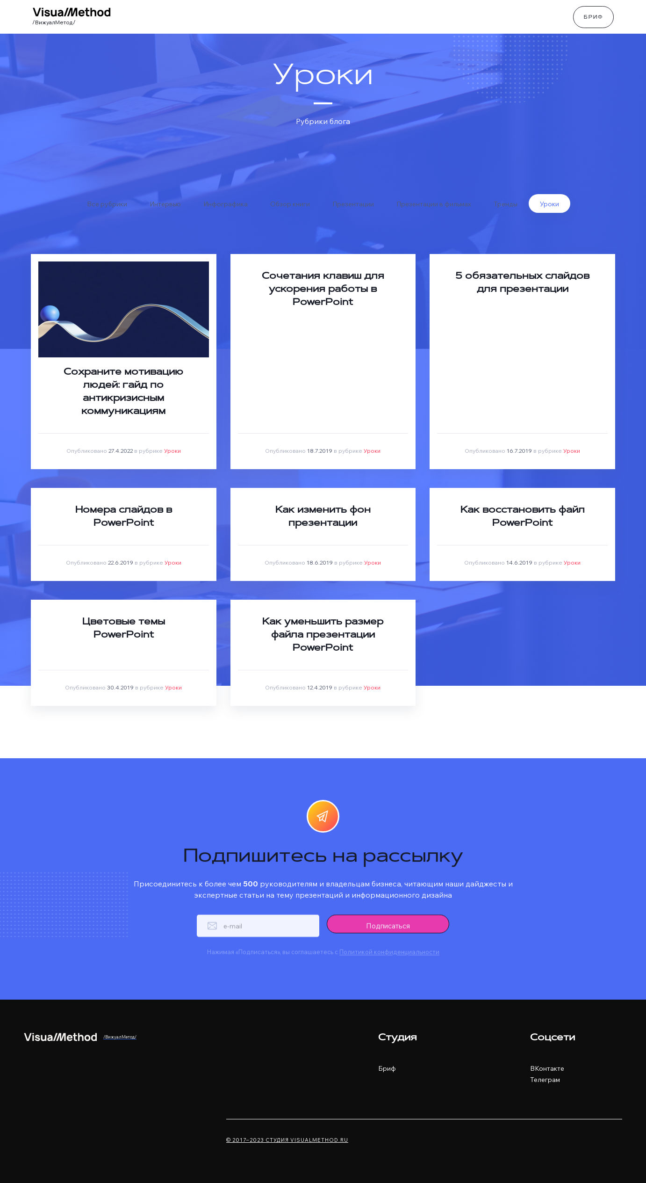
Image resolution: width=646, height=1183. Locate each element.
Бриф (593, 17)
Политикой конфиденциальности (389, 963)
